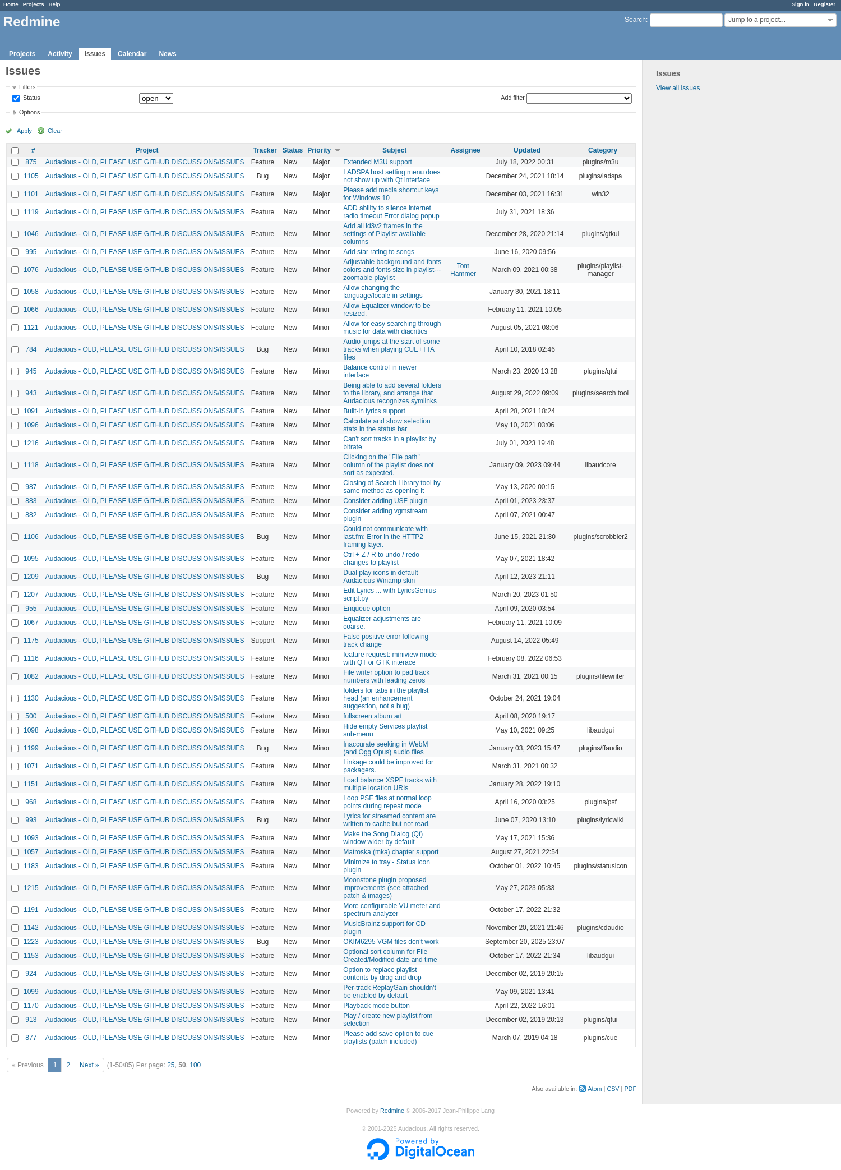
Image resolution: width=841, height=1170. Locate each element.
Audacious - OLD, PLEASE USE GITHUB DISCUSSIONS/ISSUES (144, 162)
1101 (31, 194)
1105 (31, 176)
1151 (31, 784)
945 (30, 371)
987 (30, 487)
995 (30, 252)
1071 (31, 766)
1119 (31, 212)
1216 (31, 443)
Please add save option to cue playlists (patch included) (388, 1037)
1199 (31, 748)
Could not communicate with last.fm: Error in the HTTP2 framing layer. (385, 537)
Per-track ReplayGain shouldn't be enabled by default (389, 991)
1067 (31, 623)
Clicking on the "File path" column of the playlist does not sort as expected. (388, 465)
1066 (31, 310)
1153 (31, 956)
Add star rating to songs (378, 252)
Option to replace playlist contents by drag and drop (382, 974)
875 (30, 162)
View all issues (678, 88)
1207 (31, 594)
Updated (527, 150)
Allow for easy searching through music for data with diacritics (392, 327)
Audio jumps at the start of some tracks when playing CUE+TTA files (391, 349)
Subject (394, 150)
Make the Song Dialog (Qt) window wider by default (383, 838)
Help (55, 4)
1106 (31, 537)
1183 (31, 866)
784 (30, 349)
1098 (31, 730)
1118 (31, 465)
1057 (31, 852)
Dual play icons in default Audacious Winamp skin (380, 576)
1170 (31, 1006)
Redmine (392, 1110)
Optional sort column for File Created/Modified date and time (390, 956)
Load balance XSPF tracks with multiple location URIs (390, 784)
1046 (31, 234)
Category (602, 150)
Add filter (513, 97)
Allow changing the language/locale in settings (382, 292)
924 (30, 974)
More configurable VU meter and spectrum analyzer (391, 910)
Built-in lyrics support (374, 411)
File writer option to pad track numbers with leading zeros (386, 676)
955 (30, 608)
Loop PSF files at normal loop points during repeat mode (387, 802)
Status (30, 98)
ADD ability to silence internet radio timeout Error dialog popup (391, 212)
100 (195, 1065)
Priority (319, 150)
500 (30, 716)
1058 (31, 292)
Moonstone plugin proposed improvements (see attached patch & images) (385, 888)
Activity (60, 54)
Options (29, 112)
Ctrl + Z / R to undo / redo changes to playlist (381, 558)
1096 (31, 425)
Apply (24, 130)
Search (635, 20)
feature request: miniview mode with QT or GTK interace (390, 658)
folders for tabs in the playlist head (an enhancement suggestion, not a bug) (385, 698)
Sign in (801, 4)
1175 (31, 640)
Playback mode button (376, 1006)
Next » (89, 1065)
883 (30, 501)
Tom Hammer (463, 270)
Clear (55, 130)
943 (30, 393)
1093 (31, 838)
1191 (31, 910)
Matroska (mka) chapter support (390, 852)
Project (147, 150)
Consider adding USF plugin (385, 501)
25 (170, 1065)
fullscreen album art (372, 716)
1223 (31, 942)
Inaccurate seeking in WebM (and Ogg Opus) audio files (385, 748)
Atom (595, 1088)
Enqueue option (366, 608)
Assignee (465, 150)
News (167, 54)
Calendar (132, 54)
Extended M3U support (377, 162)
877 (30, 1038)
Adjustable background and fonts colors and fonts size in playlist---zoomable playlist (392, 270)
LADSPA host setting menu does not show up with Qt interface (391, 176)
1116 (31, 658)
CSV (613, 1088)
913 (30, 1020)
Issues (95, 54)
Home (11, 4)
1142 (31, 928)
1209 (31, 577)
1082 (31, 676)
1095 (31, 559)
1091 (31, 411)
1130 (31, 698)
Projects (33, 4)
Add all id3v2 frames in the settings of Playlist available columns (384, 234)
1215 (31, 888)
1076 (31, 270)
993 (30, 820)
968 (30, 802)
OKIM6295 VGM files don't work (390, 942)
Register (824, 4)
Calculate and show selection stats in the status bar (386, 425)
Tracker (265, 150)
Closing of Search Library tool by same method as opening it (391, 487)
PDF (630, 1088)
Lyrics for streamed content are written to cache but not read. (389, 820)
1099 (31, 992)
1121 (31, 327)
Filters (27, 87)
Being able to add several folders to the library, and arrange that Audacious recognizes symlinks (392, 393)
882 (30, 515)
